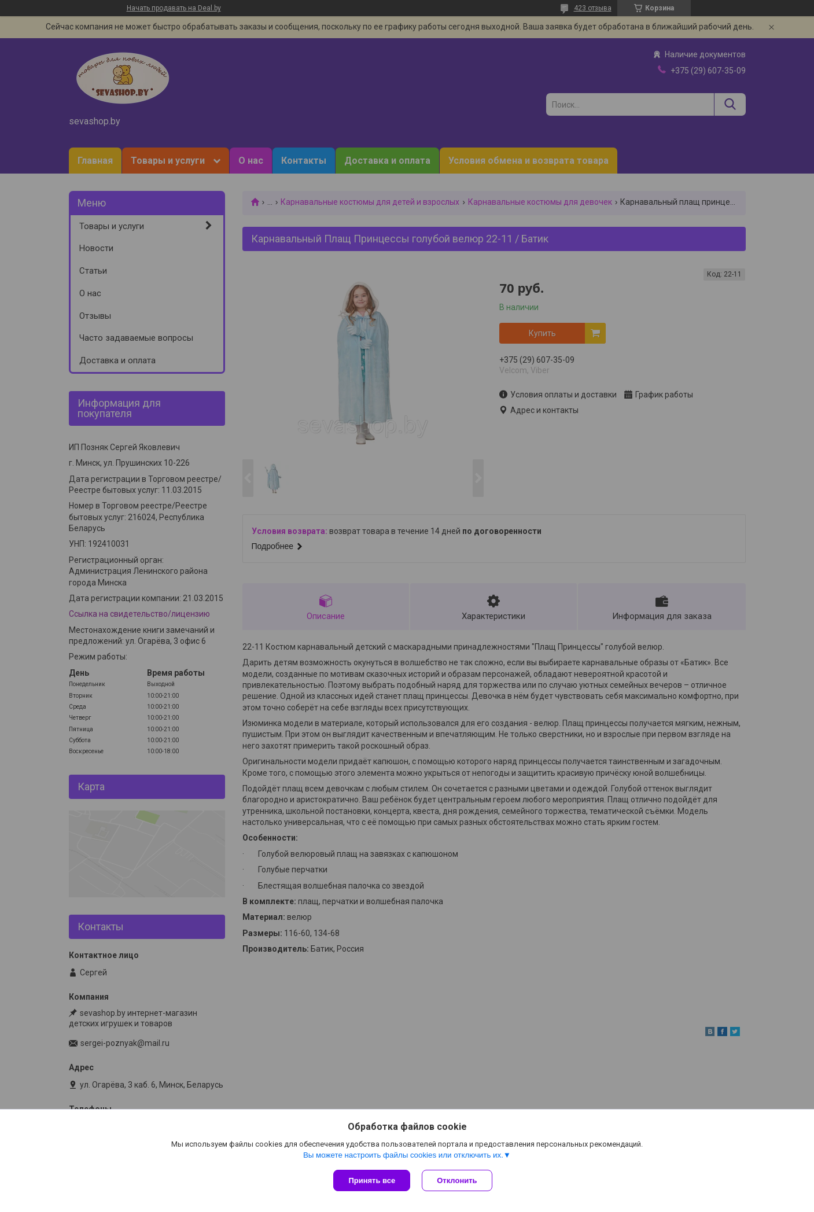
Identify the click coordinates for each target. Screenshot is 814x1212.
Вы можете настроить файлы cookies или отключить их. (403, 1155)
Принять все (371, 1180)
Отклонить (457, 1180)
